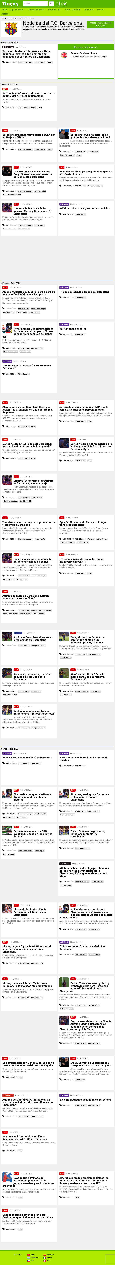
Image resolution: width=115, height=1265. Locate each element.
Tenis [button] (100, 9)
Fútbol (21, 18)
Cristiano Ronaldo (9, 229)
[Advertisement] (86, 105)
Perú (46, 1261)
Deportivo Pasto (25, 614)
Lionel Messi (39, 225)
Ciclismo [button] (89, 9)
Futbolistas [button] (55, 9)
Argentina (32, 1258)
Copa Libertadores (93, 654)
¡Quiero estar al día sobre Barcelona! (100, 24)
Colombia (48, 1255)
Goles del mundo (66, 1009)
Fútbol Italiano (80, 152)
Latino (31, 1255)
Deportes (12, 18)
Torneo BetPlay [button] (36, 9)
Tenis (33, 108)
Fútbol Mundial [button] (73, 9)
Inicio (4, 9)
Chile (30, 1261)
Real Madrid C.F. (9, 312)
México (47, 1258)
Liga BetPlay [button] (17, 9)
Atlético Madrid (40, 191)
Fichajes (91, 539)
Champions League (25, 62)
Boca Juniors (80, 654)
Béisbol (5, 13)
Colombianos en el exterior (41, 610)
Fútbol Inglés (22, 312)
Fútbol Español (40, 62)
